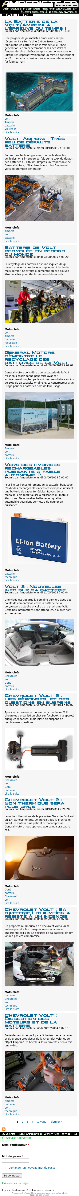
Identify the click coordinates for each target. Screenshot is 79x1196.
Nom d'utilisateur (15, 1144)
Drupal (46, 1195)
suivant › (42, 1121)
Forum (69, 1133)
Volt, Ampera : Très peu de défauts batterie (35, 141)
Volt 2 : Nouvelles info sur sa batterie (35, 587)
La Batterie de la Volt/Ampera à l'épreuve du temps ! (35, 24)
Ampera (10, 122)
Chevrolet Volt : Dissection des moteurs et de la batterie (31, 1020)
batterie (10, 125)
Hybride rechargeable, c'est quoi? (36, 1138)
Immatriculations (38, 1133)
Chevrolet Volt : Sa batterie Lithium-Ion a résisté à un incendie (37, 912)
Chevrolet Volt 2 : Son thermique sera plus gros (34, 802)
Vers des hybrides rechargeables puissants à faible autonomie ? (32, 469)
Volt (7, 118)
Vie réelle (10, 129)
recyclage (11, 342)
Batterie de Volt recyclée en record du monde (35, 250)
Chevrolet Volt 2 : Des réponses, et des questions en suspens (38, 698)
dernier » (56, 1121)
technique (11, 577)
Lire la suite (12, 132)
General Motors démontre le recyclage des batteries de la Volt (36, 357)
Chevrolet (11, 675)
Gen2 (8, 682)
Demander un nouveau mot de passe (31, 1167)
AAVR (8, 1133)
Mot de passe (12, 1156)
